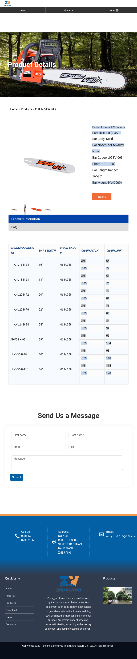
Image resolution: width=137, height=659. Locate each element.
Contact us (11, 624)
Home (22, 10)
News (8, 617)
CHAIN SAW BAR (45, 109)
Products (26, 109)
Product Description (25, 218)
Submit (16, 477)
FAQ (14, 227)
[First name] (38, 435)
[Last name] (95, 435)
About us (68, 10)
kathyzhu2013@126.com (121, 536)
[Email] (38, 447)
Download (11, 610)
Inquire (102, 196)
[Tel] (95, 447)
